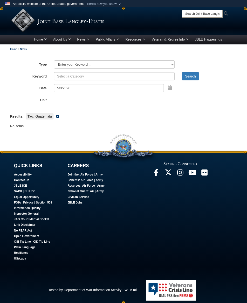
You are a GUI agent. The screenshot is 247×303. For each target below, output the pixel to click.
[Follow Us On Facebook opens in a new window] (156, 174)
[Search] (202, 14)
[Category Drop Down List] (114, 64)
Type (43, 64)
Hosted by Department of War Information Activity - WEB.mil (92, 290)
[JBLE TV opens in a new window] (192, 174)
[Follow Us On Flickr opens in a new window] (204, 174)
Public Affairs (107, 39)
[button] (104, 3)
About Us (62, 39)
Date (43, 88)
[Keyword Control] (114, 76)
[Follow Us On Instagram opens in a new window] (180, 174)
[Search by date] (109, 88)
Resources (135, 39)
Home (40, 39)
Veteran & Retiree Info (170, 39)
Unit (43, 100)
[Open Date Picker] (169, 88)
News (83, 39)
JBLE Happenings (208, 39)
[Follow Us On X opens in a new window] (168, 174)
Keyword (40, 76)
